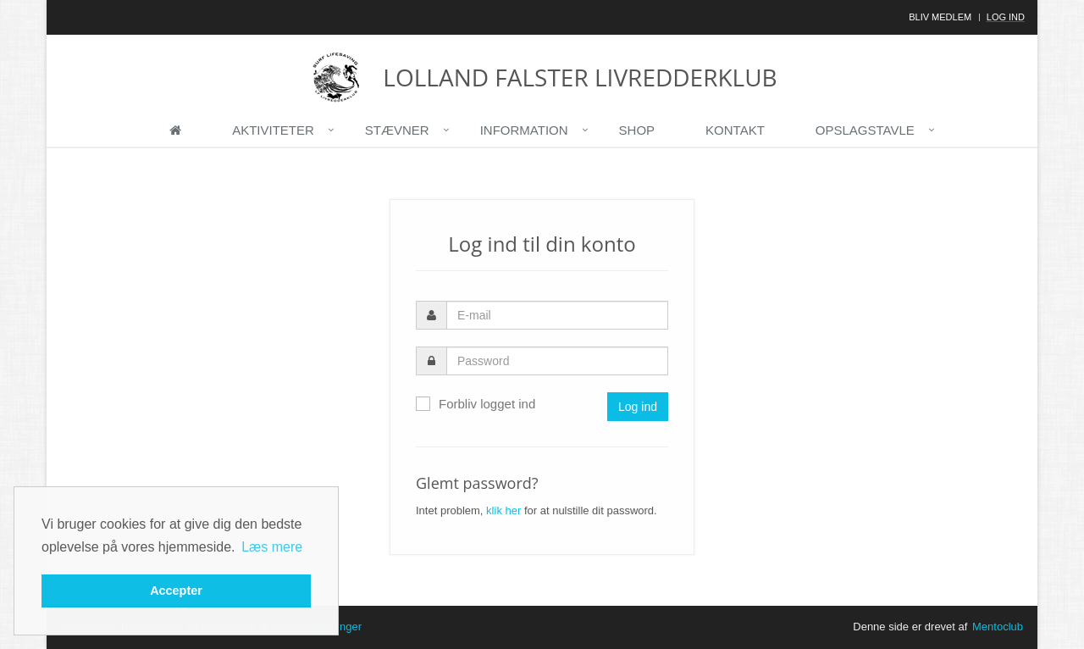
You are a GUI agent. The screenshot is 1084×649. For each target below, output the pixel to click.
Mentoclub (997, 626)
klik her (503, 510)
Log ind (1006, 17)
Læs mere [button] (271, 547)
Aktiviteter (273, 130)
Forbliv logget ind (475, 403)
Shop (637, 130)
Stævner (397, 130)
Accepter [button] (176, 590)
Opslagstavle (865, 130)
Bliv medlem (940, 17)
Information (524, 130)
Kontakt (735, 130)
